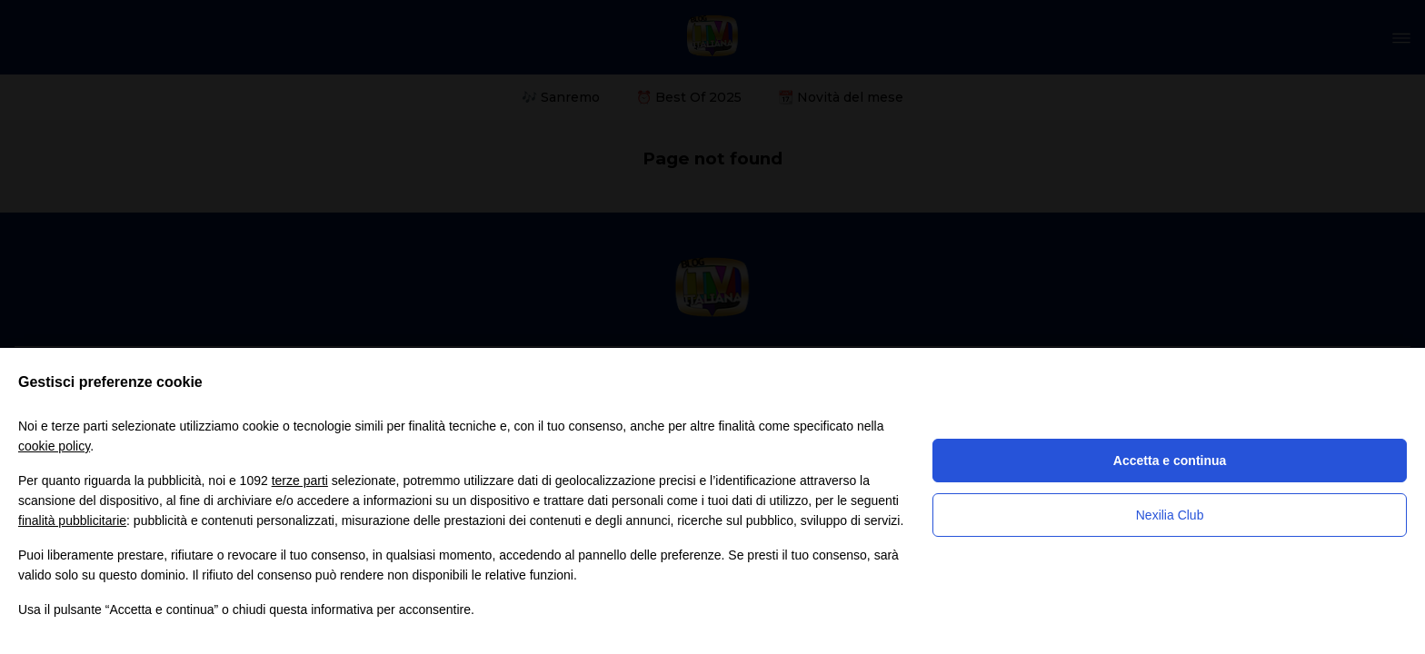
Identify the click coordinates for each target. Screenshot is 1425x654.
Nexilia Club (1170, 515)
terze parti (300, 480)
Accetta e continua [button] (1169, 460)
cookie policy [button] (54, 446)
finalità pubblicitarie (72, 520)
